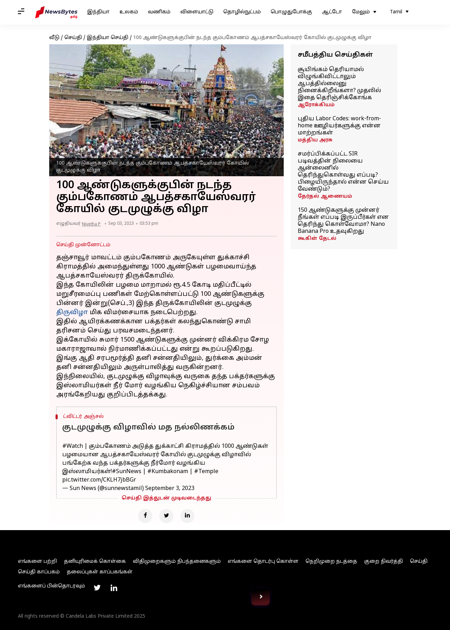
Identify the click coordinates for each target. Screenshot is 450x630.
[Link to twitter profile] (97, 588)
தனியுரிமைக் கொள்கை (95, 562)
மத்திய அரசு (315, 140)
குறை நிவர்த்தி (383, 562)
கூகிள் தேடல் (317, 239)
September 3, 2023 (169, 488)
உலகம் (129, 12)
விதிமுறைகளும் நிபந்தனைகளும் (177, 562)
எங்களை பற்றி (37, 562)
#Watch (72, 446)
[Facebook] (145, 516)
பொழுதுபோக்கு (291, 12)
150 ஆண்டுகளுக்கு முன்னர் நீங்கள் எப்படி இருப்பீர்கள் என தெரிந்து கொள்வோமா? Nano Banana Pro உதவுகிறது (343, 221)
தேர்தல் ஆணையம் (325, 196)
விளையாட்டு (196, 12)
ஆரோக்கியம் (316, 105)
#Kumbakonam (167, 471)
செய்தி (73, 38)
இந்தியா (98, 12)
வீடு (54, 38)
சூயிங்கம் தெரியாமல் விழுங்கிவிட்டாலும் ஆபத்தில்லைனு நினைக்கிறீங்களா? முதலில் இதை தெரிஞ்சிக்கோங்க (339, 83)
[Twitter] (166, 516)
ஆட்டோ (332, 12)
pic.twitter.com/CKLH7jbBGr (99, 480)
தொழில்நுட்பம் (242, 12)
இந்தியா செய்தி (107, 38)
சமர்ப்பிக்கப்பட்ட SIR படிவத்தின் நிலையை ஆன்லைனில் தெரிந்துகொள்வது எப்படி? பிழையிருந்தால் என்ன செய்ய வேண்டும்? (343, 172)
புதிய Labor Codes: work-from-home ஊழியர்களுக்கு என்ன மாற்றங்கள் (339, 125)
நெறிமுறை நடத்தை (331, 562)
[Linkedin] (187, 516)
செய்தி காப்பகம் (39, 572)
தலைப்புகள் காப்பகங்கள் (100, 572)
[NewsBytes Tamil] (56, 12)
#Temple (206, 471)
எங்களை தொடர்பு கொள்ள (263, 562)
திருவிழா (72, 312)
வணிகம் (159, 12)
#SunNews (126, 471)
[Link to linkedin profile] (113, 588)
